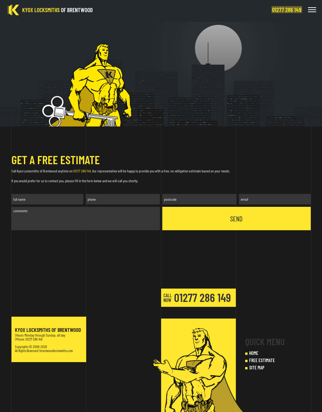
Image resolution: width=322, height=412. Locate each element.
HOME (253, 353)
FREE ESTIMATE (262, 360)
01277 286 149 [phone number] (197, 297)
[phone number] (287, 9)
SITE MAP (256, 367)
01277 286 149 (82, 171)
